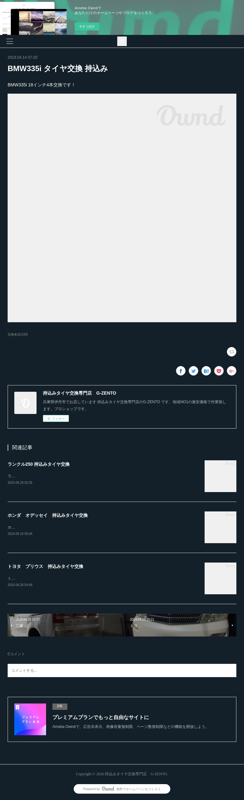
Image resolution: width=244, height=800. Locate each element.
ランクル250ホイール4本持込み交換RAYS (43, 476)
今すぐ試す (87, 26)
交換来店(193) (18, 334)
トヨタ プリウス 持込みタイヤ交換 (45, 566)
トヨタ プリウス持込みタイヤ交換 (38, 578)
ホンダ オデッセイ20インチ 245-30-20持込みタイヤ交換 (58, 527)
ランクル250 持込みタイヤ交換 (39, 464)
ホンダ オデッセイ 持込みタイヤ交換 (48, 515)
